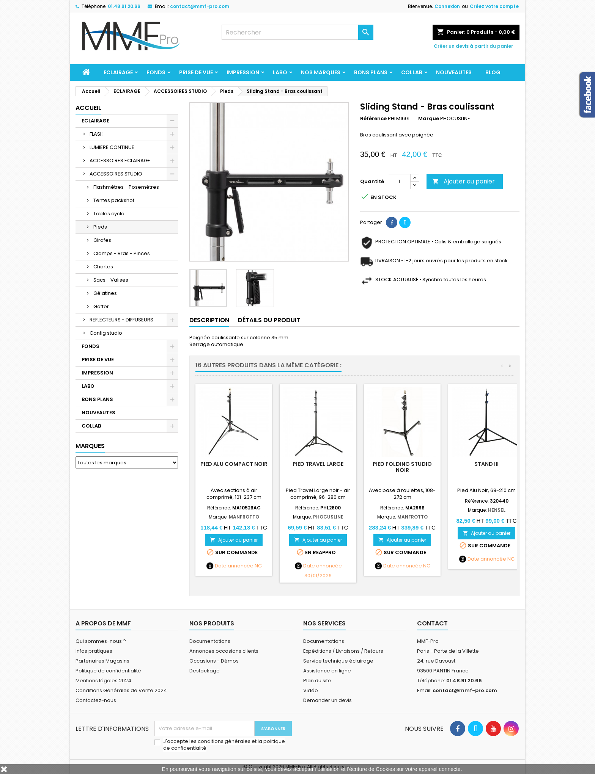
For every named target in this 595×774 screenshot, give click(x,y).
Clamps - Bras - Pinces (121, 253)
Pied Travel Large (318, 464)
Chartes (103, 266)
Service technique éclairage (338, 660)
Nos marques (320, 72)
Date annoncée (234, 565)
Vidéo (310, 690)
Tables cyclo (108, 213)
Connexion (447, 6)
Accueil (88, 107)
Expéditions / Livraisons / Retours (343, 651)
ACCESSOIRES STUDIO (116, 173)
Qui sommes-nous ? (101, 641)
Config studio (106, 333)
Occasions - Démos (214, 660)
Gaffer (101, 306)
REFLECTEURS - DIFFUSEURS (121, 319)
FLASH (97, 134)
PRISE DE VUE (196, 72)
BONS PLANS (370, 72)
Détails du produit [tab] (269, 320)
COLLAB (411, 72)
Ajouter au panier (463, 181)
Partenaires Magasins (102, 660)
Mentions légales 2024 (103, 680)
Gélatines (105, 293)
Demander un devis (327, 700)
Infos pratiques (94, 651)
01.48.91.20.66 (124, 6)
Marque (428, 118)
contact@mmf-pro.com (199, 6)
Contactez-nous (96, 700)
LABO (280, 72)
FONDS (155, 72)
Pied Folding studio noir (402, 467)
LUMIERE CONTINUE (112, 147)
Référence (373, 118)
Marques (90, 446)
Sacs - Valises (110, 280)
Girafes (102, 240)
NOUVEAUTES (454, 72)
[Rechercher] (297, 32)
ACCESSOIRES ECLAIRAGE (120, 160)
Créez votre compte (494, 6)
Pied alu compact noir (234, 464)
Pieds (100, 226)
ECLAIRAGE (118, 72)
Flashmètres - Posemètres (126, 187)
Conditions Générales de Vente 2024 (121, 690)
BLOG (493, 72)
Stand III (486, 464)
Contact (432, 623)
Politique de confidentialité (108, 670)
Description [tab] (209, 320)
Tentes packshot (113, 200)
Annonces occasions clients (223, 651)
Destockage (204, 670)
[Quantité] (399, 181)
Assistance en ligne (327, 670)
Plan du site (317, 680)
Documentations (209, 641)
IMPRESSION (243, 72)
